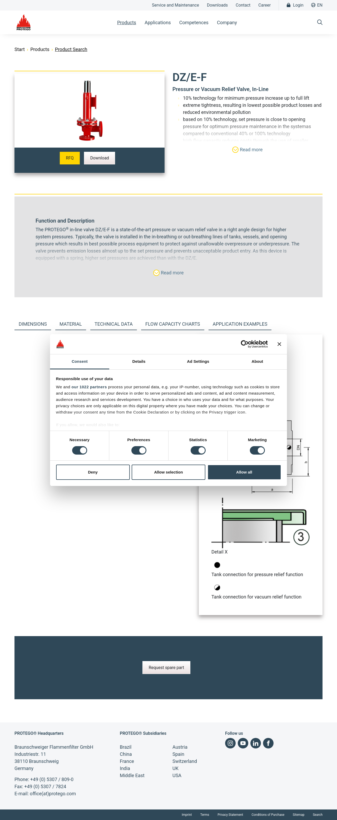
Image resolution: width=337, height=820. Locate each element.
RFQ (70, 157)
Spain (178, 754)
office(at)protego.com (53, 793)
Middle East (132, 775)
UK (175, 768)
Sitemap (298, 815)
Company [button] (227, 22)
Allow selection (168, 472)
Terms (204, 815)
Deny (93, 472)
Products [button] (126, 22)
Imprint (187, 815)
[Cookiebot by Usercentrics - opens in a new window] (245, 344)
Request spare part (166, 667)
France (127, 761)
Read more (247, 150)
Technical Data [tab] (114, 324)
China (126, 754)
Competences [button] (194, 22)
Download (99, 157)
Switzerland (184, 761)
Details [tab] (139, 361)
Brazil (125, 747)
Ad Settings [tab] (198, 361)
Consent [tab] (80, 361)
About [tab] (257, 361)
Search (318, 815)
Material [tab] (71, 324)
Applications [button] (158, 22)
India (125, 768)
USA (176, 775)
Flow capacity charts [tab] (172, 324)
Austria (179, 747)
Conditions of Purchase (267, 815)
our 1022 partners (89, 387)
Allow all (244, 472)
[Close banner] (279, 344)
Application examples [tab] (240, 324)
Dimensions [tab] (33, 324)
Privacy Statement (230, 815)
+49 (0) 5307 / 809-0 (51, 779)
